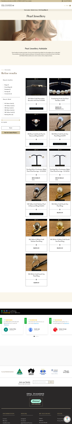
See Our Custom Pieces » (10, 132)
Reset (10, 128)
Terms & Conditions (62, 418)
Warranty (5, 420)
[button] (11, 85)
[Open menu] (13, 5)
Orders (41, 418)
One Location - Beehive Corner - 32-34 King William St (36, 10)
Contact (5, 418)
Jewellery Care (6, 422)
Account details (43, 422)
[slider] (1, 120)
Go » (51, 382)
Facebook (23, 420)
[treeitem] (11, 103)
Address (41, 420)
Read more (6, 324)
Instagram (23, 418)
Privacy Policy (60, 420)
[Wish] (66, 5)
